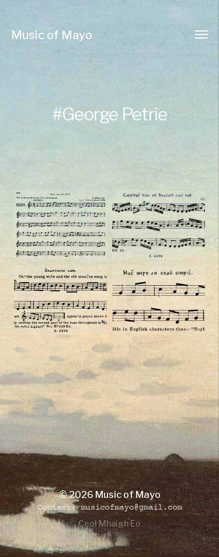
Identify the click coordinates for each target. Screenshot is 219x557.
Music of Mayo (51, 35)
